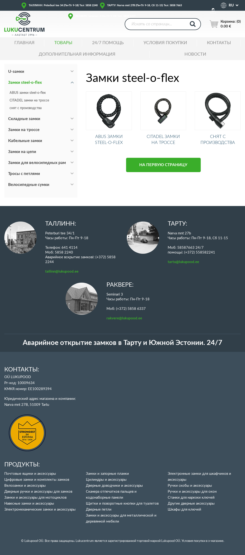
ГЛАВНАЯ (24, 43)
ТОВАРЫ (63, 43)
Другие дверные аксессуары (191, 503)
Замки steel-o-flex (25, 82)
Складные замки (24, 119)
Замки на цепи (22, 152)
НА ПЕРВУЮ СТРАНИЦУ (163, 171)
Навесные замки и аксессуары (29, 503)
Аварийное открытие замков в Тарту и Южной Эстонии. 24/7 (122, 342)
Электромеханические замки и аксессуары (40, 509)
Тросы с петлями (24, 174)
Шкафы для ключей (184, 509)
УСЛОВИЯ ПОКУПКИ (165, 43)
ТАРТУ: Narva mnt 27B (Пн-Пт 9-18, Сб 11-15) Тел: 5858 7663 (144, 5)
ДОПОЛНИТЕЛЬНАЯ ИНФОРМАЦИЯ (77, 54)
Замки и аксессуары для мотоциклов (35, 497)
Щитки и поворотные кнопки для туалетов (122, 503)
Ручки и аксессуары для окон (192, 491)
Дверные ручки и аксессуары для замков (38, 491)
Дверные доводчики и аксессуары (114, 485)
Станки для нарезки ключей (191, 497)
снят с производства (26, 108)
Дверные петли (98, 509)
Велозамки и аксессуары (25, 485)
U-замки (16, 71)
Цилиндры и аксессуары (106, 479)
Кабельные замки (25, 141)
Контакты (219, 43)
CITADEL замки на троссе (29, 100)
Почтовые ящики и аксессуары (30, 474)
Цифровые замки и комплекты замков (36, 479)
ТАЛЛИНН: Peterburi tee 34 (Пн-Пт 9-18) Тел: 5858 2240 (63, 5)
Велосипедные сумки (28, 185)
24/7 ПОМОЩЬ (108, 43)
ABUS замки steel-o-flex (28, 93)
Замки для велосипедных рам (37, 163)
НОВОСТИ (195, 54)
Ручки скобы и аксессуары (190, 485)
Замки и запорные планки (107, 474)
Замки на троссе (23, 130)
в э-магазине (214, 541)
